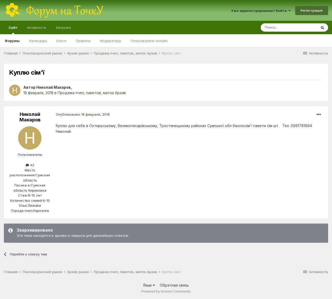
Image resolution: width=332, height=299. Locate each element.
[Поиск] (289, 27)
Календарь (38, 41)
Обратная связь (174, 285)
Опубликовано (83, 114)
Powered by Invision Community (166, 291)
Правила (83, 41)
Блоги (61, 41)
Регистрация (312, 10)
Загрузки (63, 27)
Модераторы (110, 41)
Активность (36, 27)
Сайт (13, 29)
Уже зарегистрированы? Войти (260, 11)
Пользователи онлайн (149, 41)
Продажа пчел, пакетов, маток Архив (92, 93)
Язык (149, 285)
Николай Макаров (53, 87)
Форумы (12, 41)
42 (30, 165)
